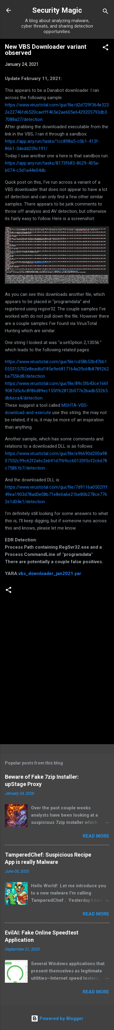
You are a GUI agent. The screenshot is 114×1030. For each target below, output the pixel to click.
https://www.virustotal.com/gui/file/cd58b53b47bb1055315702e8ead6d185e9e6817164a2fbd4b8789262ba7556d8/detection (57, 369)
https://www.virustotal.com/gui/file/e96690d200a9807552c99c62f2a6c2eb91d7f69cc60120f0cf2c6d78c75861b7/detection (56, 461)
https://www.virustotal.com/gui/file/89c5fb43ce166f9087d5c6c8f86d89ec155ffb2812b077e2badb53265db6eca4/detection (56, 391)
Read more (96, 836)
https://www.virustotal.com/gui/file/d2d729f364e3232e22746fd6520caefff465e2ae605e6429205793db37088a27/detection (57, 112)
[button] (105, 48)
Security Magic (57, 10)
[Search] (105, 12)
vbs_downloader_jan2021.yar (50, 573)
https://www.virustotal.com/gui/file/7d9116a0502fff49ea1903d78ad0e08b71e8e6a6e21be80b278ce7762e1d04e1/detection (56, 494)
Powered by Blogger (57, 1018)
